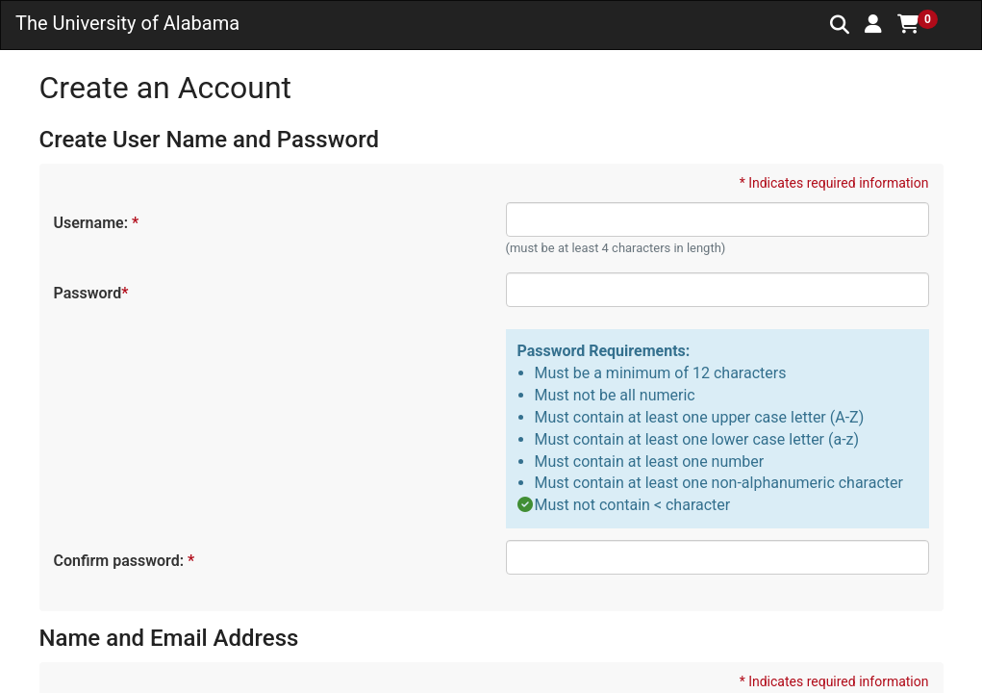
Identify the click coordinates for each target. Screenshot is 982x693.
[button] (873, 24)
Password (90, 293)
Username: (96, 223)
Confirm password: (123, 561)
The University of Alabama (127, 23)
